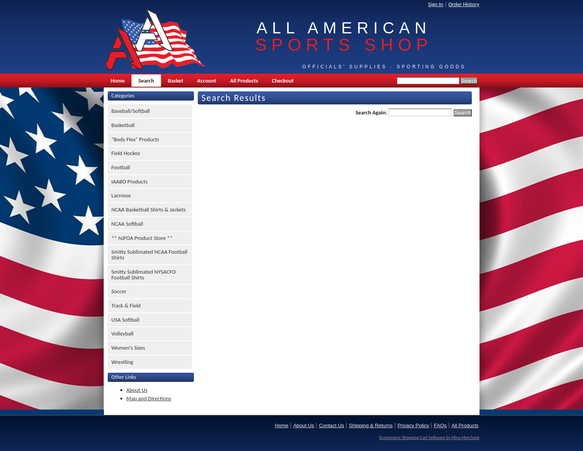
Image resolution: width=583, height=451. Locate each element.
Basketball (123, 125)
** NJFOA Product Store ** (142, 238)
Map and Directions (148, 398)
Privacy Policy (413, 425)
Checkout (283, 80)
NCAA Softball (127, 223)
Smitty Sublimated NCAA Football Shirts (149, 254)
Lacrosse (121, 195)
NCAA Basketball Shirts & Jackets (149, 209)
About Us (137, 390)
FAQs (440, 425)
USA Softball (126, 319)
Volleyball (123, 333)
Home (118, 80)
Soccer (119, 291)
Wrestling (122, 361)
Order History (464, 4)
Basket (175, 80)
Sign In (435, 4)
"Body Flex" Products (135, 139)
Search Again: (371, 112)
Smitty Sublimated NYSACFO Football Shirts (144, 274)
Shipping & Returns (370, 425)
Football (121, 167)
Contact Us (331, 425)
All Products (244, 80)
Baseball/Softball (131, 110)
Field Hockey (126, 153)
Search (146, 80)
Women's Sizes (128, 347)
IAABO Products (130, 181)
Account (206, 80)
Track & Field (126, 305)
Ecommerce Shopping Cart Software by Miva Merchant (429, 437)
